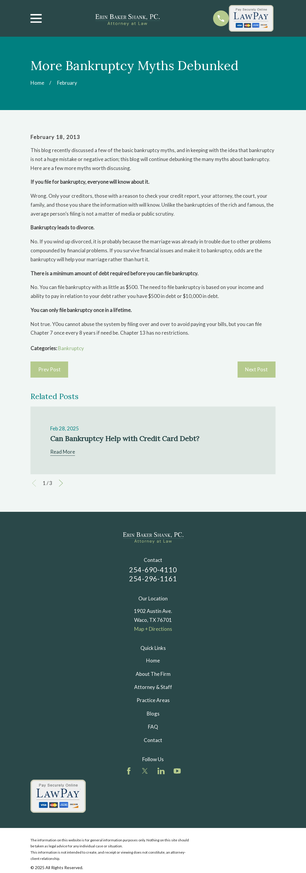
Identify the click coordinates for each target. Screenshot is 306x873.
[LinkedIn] (161, 771)
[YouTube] (177, 771)
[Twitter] (145, 771)
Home (153, 660)
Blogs (153, 713)
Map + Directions (153, 629)
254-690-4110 (153, 570)
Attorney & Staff (153, 687)
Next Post (256, 369)
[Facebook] (128, 771)
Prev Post (49, 369)
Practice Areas (153, 700)
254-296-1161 (153, 579)
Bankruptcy (71, 348)
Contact (153, 740)
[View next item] (61, 483)
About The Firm (153, 674)
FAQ (153, 727)
